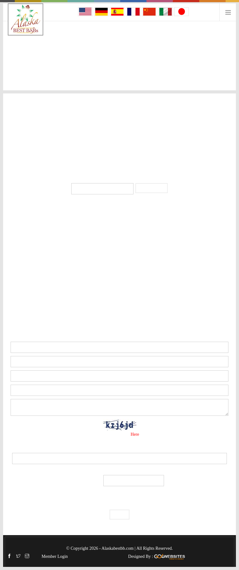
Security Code (119, 447)
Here (135, 434)
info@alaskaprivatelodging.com (124, 148)
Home (12, 62)
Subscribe (151, 188)
